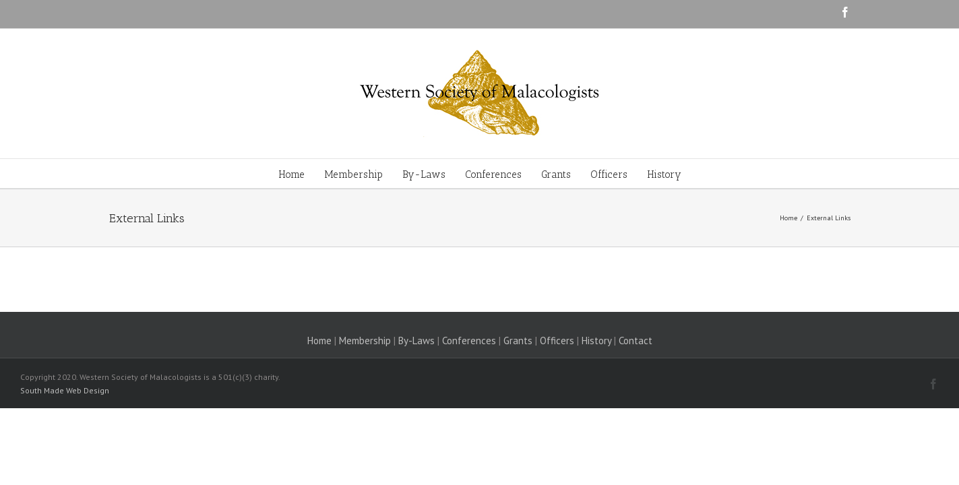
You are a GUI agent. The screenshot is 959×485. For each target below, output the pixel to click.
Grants (517, 340)
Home (319, 340)
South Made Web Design (64, 390)
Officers (557, 340)
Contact (635, 340)
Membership (365, 340)
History (596, 340)
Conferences (469, 340)
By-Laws (416, 340)
